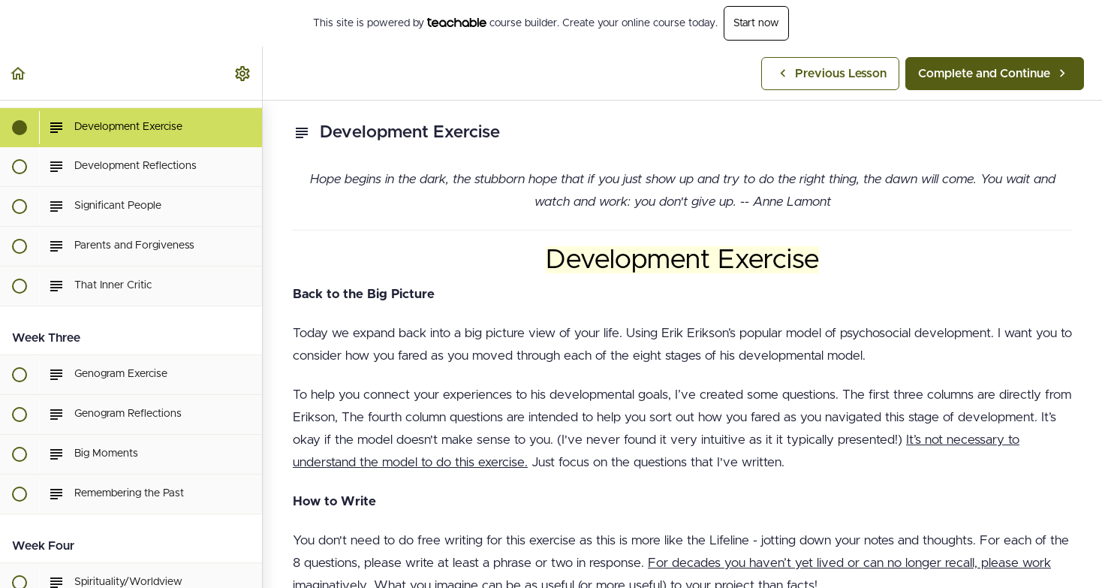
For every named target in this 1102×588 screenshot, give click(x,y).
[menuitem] (243, 73)
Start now (756, 23)
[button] (19, 73)
